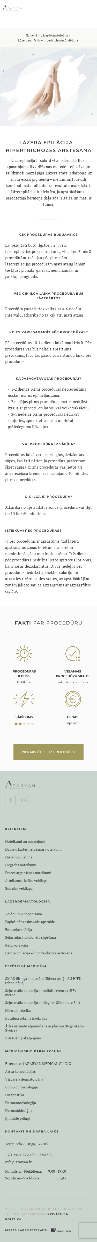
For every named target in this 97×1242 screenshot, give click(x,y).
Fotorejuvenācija (18, 929)
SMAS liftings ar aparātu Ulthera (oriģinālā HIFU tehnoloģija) (43, 980)
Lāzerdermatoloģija (54, 35)
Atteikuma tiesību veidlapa (26, 880)
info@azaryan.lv (18, 1162)
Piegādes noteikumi (20, 865)
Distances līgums (18, 857)
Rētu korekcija (16, 945)
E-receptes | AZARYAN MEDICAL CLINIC (38, 1063)
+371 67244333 (40, 1155)
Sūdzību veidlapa (19, 888)
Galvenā (31, 35)
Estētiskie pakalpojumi (23, 1038)
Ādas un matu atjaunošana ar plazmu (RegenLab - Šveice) (44, 1028)
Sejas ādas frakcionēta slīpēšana (30, 937)
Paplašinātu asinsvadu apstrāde (30, 921)
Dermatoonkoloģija (20, 1102)
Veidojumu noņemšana (23, 914)
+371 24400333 (16, 1155)
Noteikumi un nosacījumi (25, 841)
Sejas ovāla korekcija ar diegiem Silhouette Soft (42, 1002)
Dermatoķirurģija (18, 1110)
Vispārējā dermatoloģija (24, 1079)
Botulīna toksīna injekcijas (26, 1018)
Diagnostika (14, 1095)
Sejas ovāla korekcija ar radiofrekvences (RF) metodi (40, 992)
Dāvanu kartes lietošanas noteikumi (33, 849)
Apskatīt (73, 723)
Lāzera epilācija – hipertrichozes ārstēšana (38, 953)
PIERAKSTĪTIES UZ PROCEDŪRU (48, 751)
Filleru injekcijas (18, 1010)
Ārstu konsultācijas (20, 1071)
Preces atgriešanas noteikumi (28, 872)
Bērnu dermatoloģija (21, 1087)
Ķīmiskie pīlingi (17, 1118)
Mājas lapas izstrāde (26, 1230)
